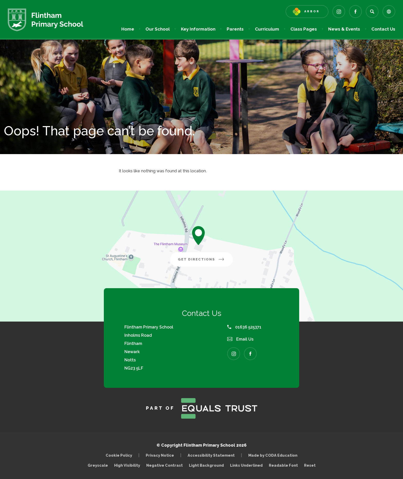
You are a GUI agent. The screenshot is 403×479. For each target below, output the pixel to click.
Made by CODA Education (274, 455)
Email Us (240, 339)
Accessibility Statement (211, 455)
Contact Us (383, 29)
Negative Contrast (164, 465)
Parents (235, 29)
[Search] (372, 11)
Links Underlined (246, 465)
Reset (310, 465)
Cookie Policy (119, 455)
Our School (157, 29)
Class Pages (303, 29)
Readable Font (283, 465)
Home (127, 29)
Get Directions (205, 261)
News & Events (344, 29)
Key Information (198, 29)
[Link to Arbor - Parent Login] (307, 11)
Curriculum (267, 29)
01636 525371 (244, 327)
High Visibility (127, 465)
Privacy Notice (160, 455)
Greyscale (98, 465)
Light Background (206, 465)
